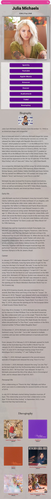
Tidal (26, 99)
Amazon (26, 82)
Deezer (26, 88)
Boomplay (26, 105)
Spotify (26, 65)
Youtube (26, 71)
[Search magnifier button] (48, 2)
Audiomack (26, 94)
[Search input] (24, 2)
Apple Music (26, 76)
